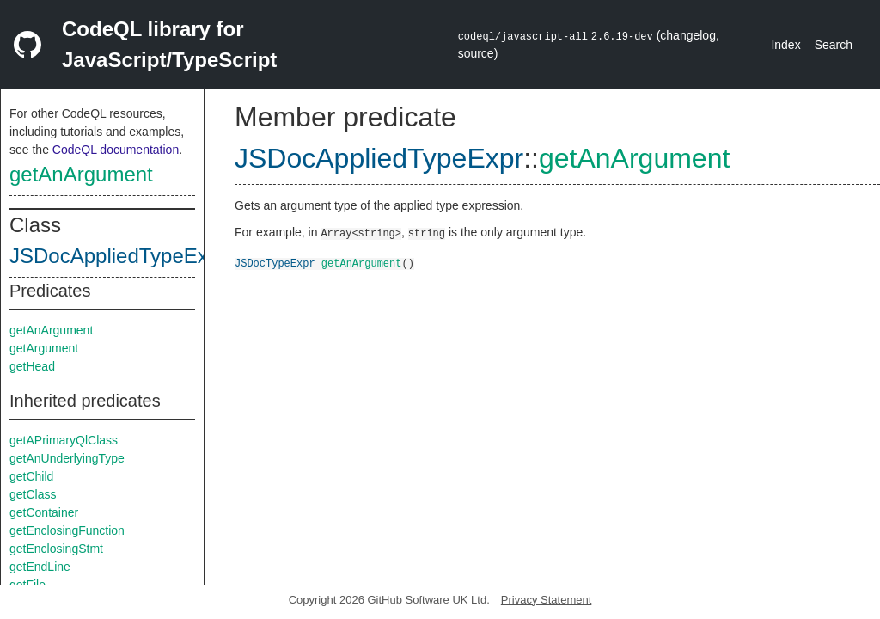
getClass (32, 494)
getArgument (43, 348)
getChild (31, 476)
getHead (32, 366)
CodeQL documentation (115, 149)
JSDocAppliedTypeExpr (117, 255)
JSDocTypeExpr (275, 262)
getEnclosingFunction (67, 530)
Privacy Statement (546, 599)
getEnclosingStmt (56, 548)
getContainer (43, 512)
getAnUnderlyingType (67, 458)
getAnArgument (81, 174)
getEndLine (39, 566)
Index (785, 45)
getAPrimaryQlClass (63, 440)
